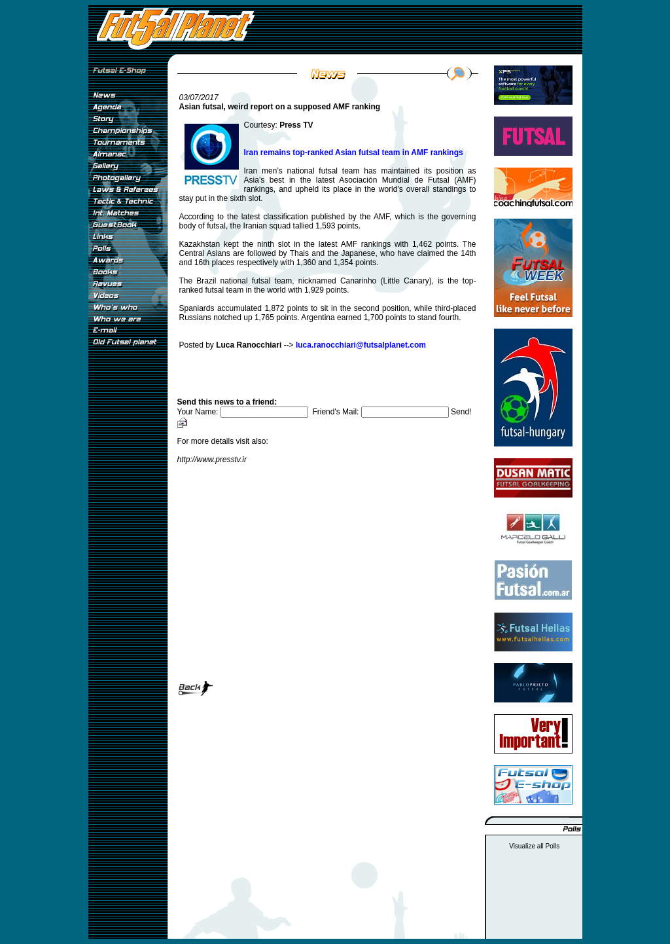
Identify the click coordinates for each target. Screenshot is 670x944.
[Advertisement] (127, 568)
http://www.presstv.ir (212, 459)
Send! (461, 411)
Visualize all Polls (534, 846)
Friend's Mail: (381, 411)
